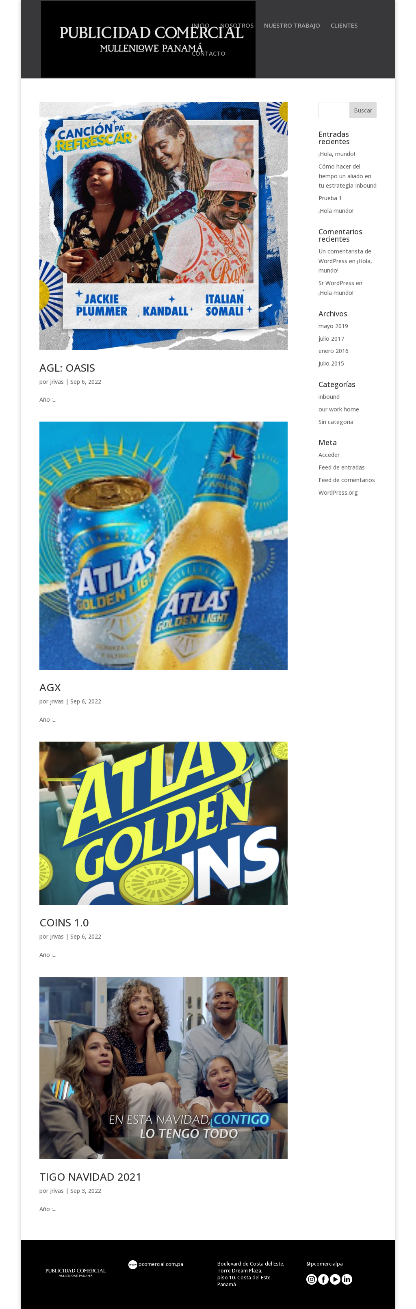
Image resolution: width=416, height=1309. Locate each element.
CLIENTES (344, 25)
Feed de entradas (341, 467)
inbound (329, 396)
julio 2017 (331, 338)
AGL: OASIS (67, 367)
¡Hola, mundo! (336, 154)
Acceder (329, 455)
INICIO (201, 25)
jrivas (57, 381)
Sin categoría (335, 422)
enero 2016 (333, 351)
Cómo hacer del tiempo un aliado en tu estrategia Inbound (347, 176)
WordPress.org (338, 492)
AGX (50, 687)
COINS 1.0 (64, 922)
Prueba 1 (330, 198)
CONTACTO (208, 53)
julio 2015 (331, 363)
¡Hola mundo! (335, 210)
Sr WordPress (336, 283)
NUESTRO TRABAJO (292, 25)
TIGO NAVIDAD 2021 (90, 1176)
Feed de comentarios (346, 480)
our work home (338, 409)
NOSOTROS (237, 25)
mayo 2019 (333, 326)
